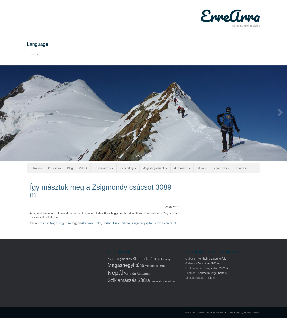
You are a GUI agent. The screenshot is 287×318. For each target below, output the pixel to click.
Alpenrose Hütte (91, 223)
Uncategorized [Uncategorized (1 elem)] (157, 281)
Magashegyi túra (60, 223)
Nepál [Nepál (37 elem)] (115, 272)
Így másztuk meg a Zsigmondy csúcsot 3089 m (100, 191)
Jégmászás (221, 168)
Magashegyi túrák (155, 168)
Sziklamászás (103, 168)
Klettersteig (128, 168)
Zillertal (125, 223)
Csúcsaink (54, 168)
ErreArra (230, 15)
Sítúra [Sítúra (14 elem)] (143, 280)
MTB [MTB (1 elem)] (162, 266)
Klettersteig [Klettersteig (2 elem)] (163, 259)
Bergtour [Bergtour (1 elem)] (112, 259)
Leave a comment (165, 223)
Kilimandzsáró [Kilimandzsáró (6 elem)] (144, 259)
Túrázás (242, 168)
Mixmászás (182, 168)
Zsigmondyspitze (142, 223)
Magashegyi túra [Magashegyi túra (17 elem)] (126, 265)
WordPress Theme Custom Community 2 (206, 312)
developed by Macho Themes (244, 312)
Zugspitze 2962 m (209, 263)
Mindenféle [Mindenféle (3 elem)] (152, 265)
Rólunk (37, 168)
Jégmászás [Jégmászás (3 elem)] (124, 259)
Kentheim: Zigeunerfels (212, 258)
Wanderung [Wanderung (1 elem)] (170, 281)
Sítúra (202, 168)
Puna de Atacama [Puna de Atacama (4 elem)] (137, 273)
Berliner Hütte (111, 223)
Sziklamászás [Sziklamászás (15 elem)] (122, 280)
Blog (70, 168)
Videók (83, 168)
